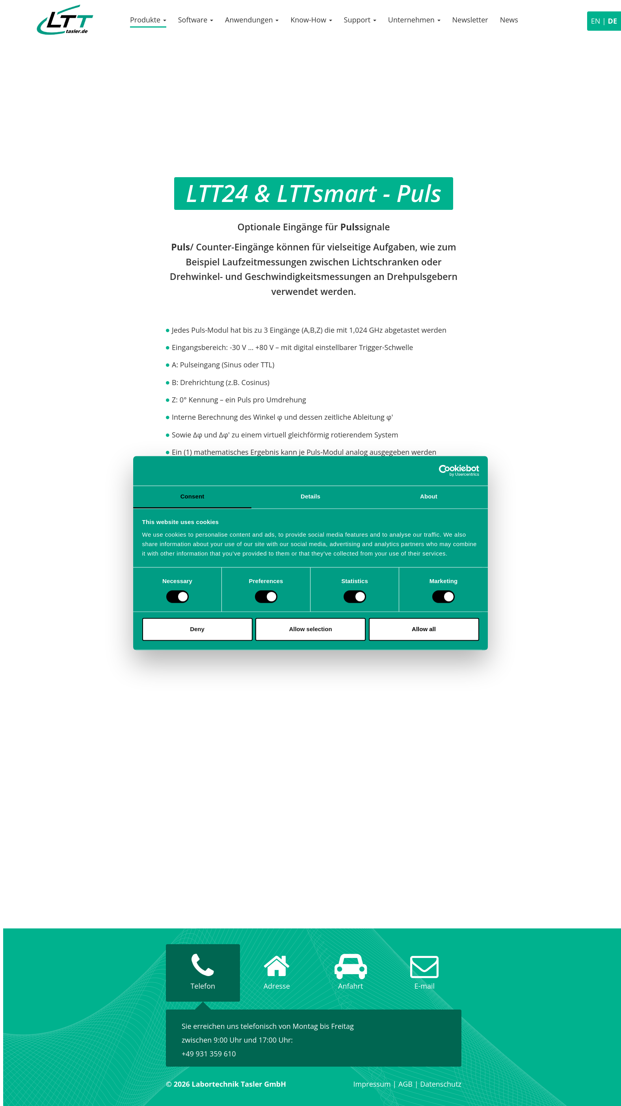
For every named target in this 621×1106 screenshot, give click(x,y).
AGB (405, 1084)
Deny (197, 629)
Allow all (424, 629)
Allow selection (310, 629)
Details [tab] (310, 496)
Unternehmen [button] (414, 19)
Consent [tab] (192, 496)
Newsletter (470, 19)
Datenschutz (440, 1084)
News (509, 19)
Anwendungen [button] (252, 19)
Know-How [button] (311, 19)
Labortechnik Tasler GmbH (65, 19)
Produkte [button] (148, 19)
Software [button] (195, 19)
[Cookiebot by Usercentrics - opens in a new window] (444, 470)
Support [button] (360, 19)
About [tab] (428, 496)
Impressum (372, 1084)
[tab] (203, 973)
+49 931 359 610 (209, 1053)
